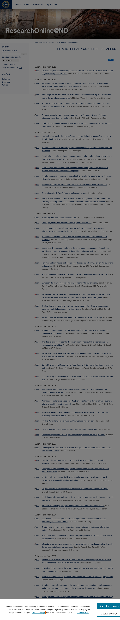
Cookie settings (38, 613)
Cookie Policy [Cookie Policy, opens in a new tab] (83, 613)
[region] (60, 609)
